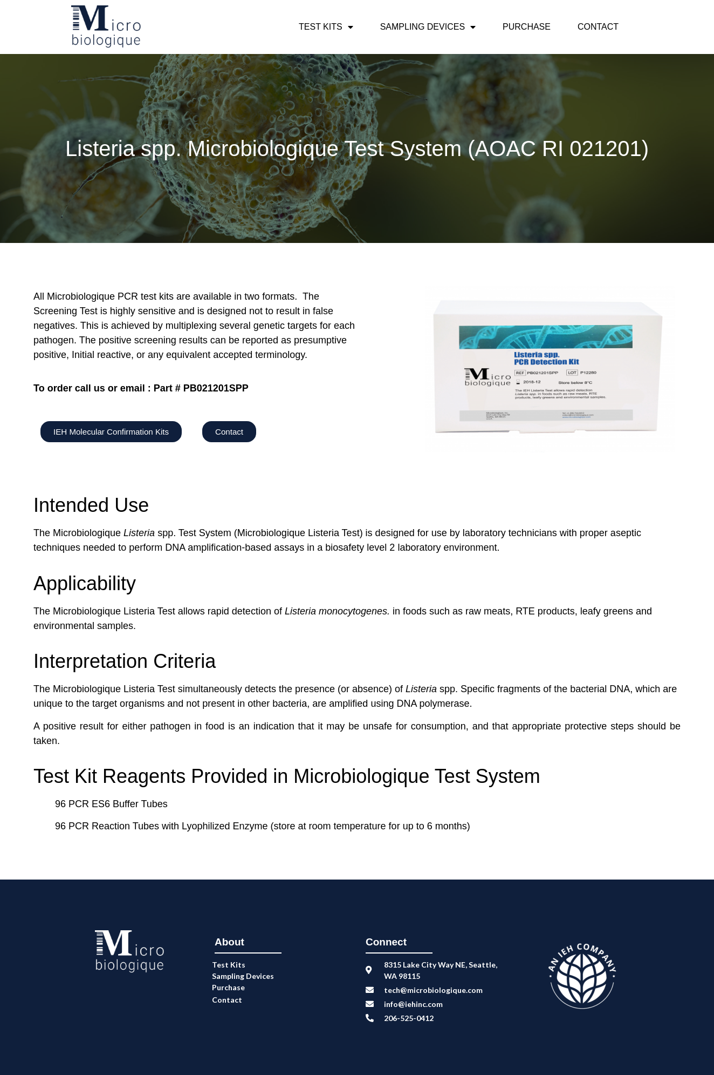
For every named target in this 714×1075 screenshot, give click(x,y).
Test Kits (326, 27)
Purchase (527, 26)
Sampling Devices (428, 27)
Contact (598, 26)
